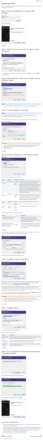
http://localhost (23, 424)
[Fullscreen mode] (36, 1)
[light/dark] (38, 1)
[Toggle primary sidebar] (2, 1)
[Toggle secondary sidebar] (41, 1)
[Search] (39, 1)
